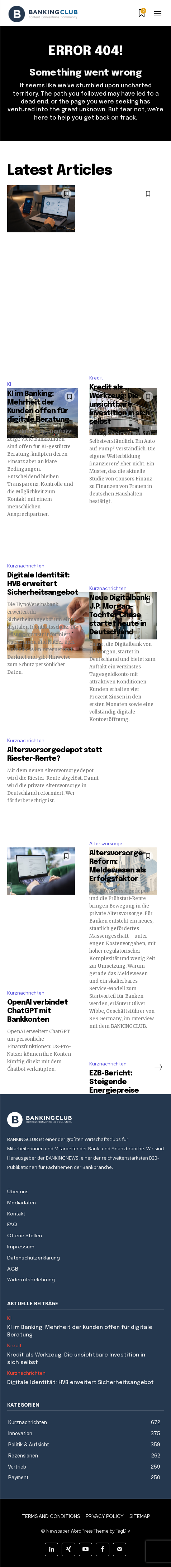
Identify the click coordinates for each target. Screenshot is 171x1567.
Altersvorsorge (105, 844)
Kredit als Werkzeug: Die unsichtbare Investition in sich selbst (119, 405)
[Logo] (43, 14)
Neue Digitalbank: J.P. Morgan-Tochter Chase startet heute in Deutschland (119, 615)
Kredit (96, 378)
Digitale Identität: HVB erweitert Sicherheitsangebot (42, 584)
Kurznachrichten (25, 566)
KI (9, 384)
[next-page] (158, 1067)
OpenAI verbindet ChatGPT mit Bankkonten (37, 1011)
